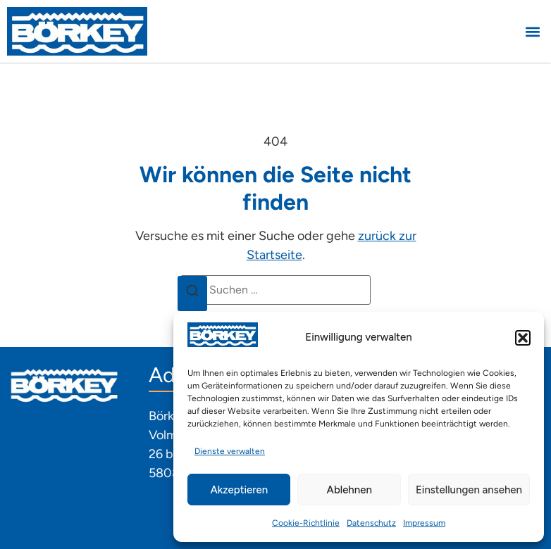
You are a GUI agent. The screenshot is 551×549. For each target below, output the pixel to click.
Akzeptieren (239, 490)
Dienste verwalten (229, 451)
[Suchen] (192, 293)
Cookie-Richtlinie (306, 523)
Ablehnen (349, 490)
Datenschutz (371, 523)
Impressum (424, 523)
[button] (523, 338)
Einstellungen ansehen (469, 490)
